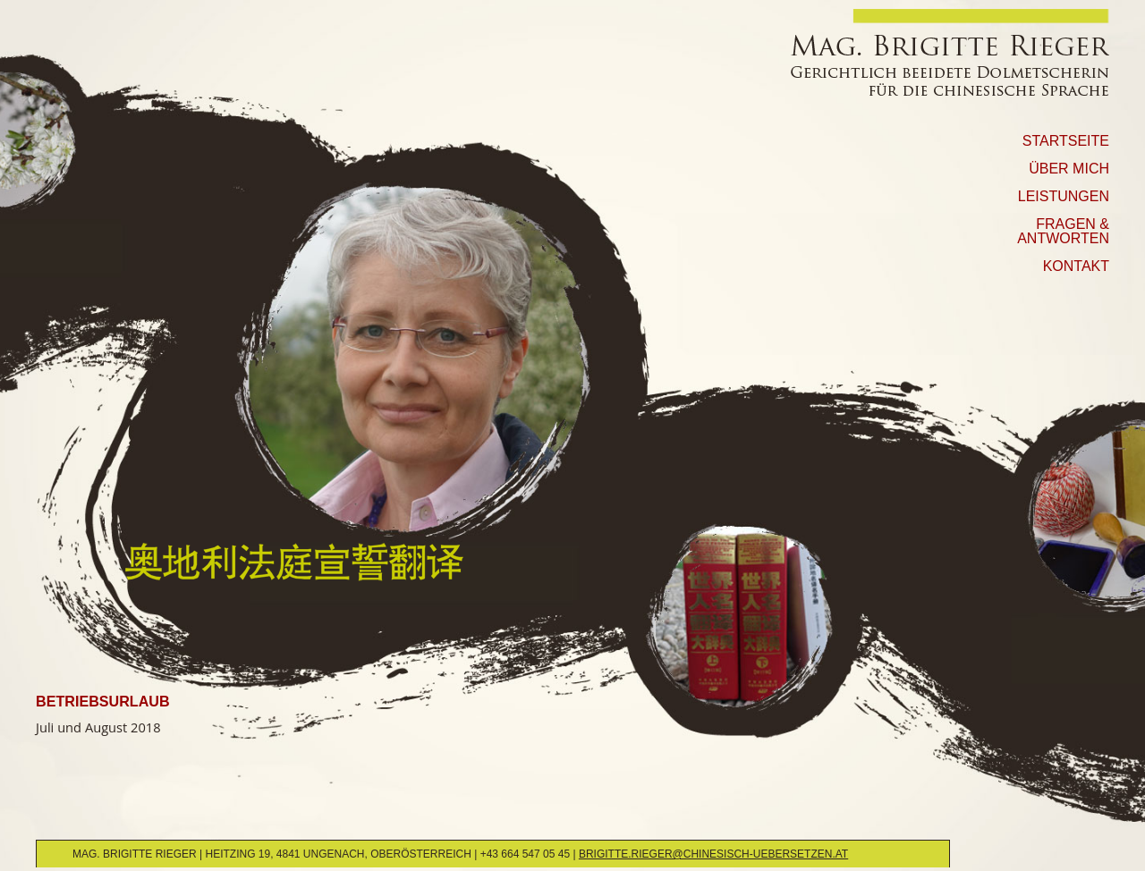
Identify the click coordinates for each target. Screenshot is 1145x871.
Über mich (1069, 169)
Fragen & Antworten (1063, 231)
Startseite (1065, 141)
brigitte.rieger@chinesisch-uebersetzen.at (713, 854)
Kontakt (1076, 266)
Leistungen (1063, 197)
